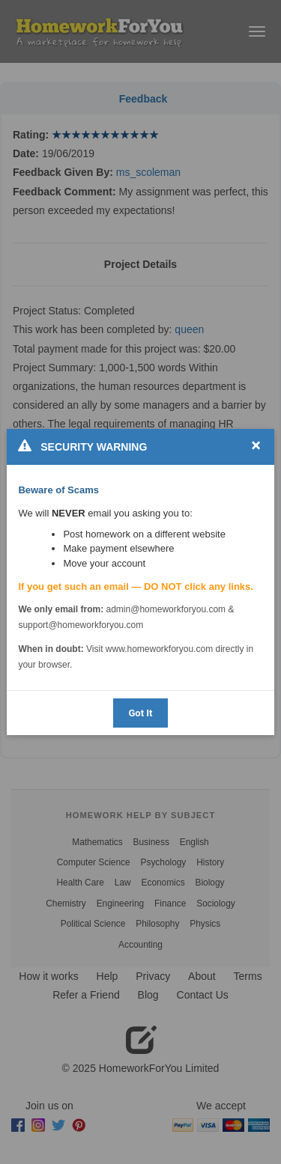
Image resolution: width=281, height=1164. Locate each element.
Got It (140, 713)
